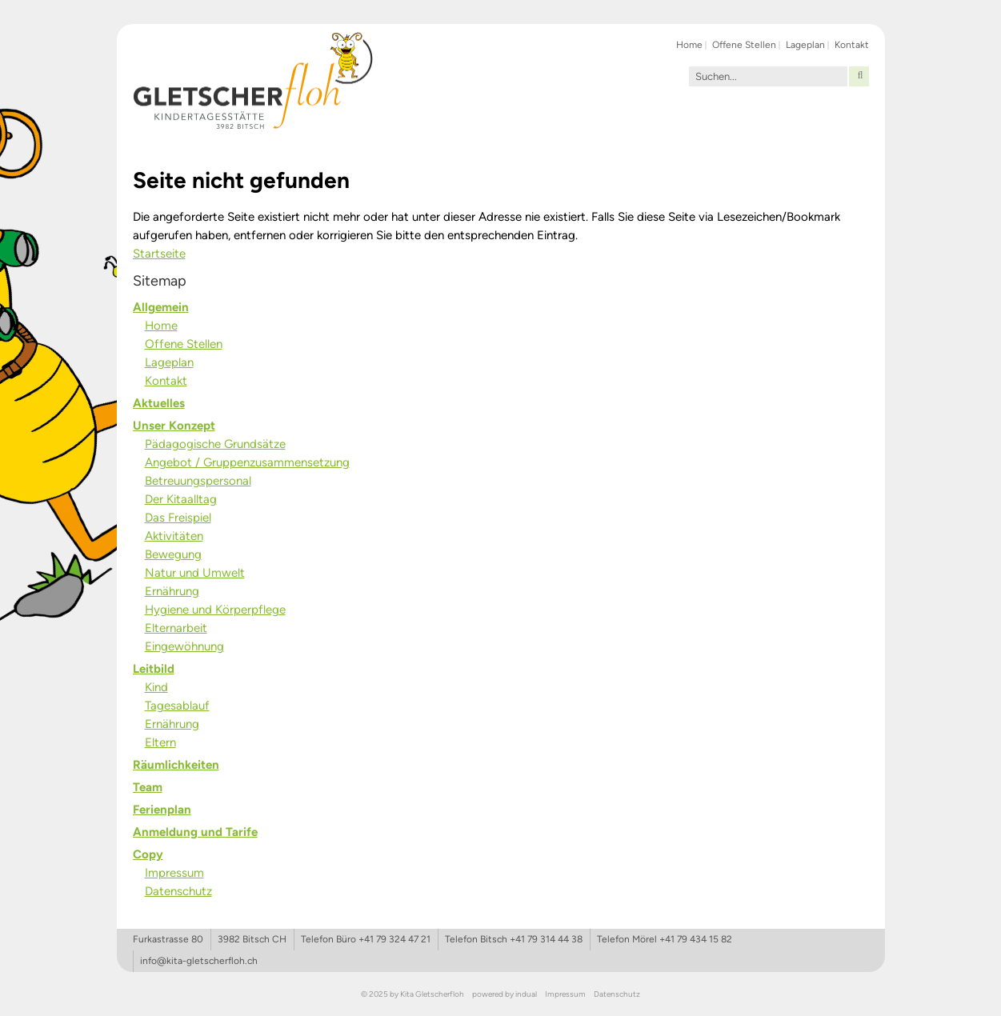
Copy (148, 854)
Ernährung (172, 591)
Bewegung (173, 554)
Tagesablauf (177, 705)
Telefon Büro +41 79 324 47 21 (365, 939)
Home (161, 325)
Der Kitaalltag (181, 499)
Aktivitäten (174, 536)
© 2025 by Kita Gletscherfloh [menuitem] (412, 994)
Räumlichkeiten (176, 765)
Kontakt (166, 381)
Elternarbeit (176, 628)
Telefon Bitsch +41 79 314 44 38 (514, 939)
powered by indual (504, 994)
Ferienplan (162, 809)
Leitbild (153, 669)
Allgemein (161, 307)
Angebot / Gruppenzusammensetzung (247, 462)
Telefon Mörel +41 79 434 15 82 (664, 939)
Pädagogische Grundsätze (215, 444)
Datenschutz (178, 891)
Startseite (159, 253)
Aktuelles (159, 403)
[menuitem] (690, 44)
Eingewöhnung (184, 646)
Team (147, 787)
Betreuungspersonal (198, 481)
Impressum (174, 873)
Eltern (160, 742)
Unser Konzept (174, 425)
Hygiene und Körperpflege (215, 609)
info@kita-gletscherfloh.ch (199, 960)
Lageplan (169, 362)
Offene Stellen (183, 344)
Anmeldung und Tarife (195, 832)
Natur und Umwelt (195, 573)
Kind (156, 687)
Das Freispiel (178, 517)
